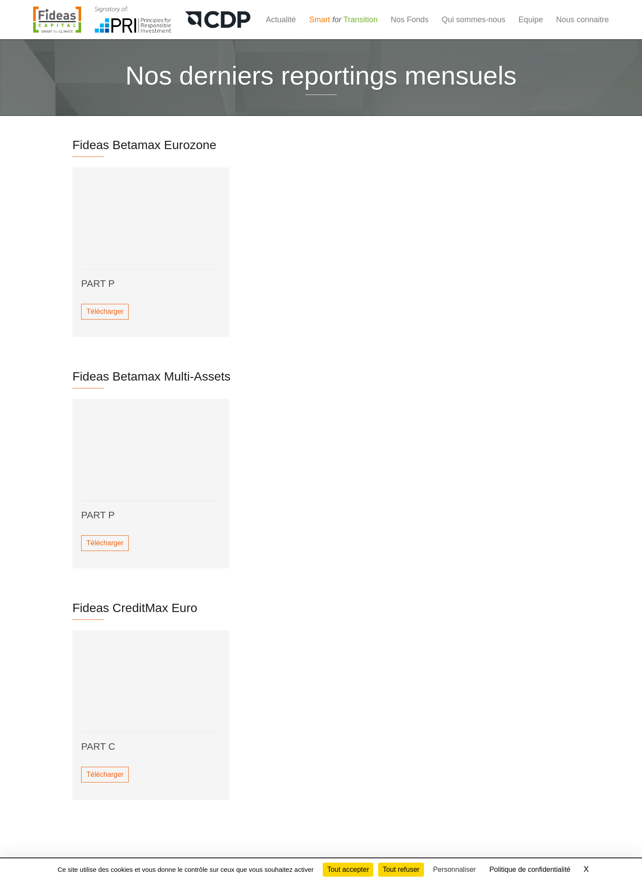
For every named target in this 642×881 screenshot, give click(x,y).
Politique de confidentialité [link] (529, 869)
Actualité (281, 19)
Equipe (531, 19)
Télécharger (104, 311)
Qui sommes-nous (473, 19)
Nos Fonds (410, 19)
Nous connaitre (582, 19)
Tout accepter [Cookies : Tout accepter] (348, 869)
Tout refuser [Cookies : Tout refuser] (400, 869)
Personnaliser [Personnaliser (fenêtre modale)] (454, 869)
